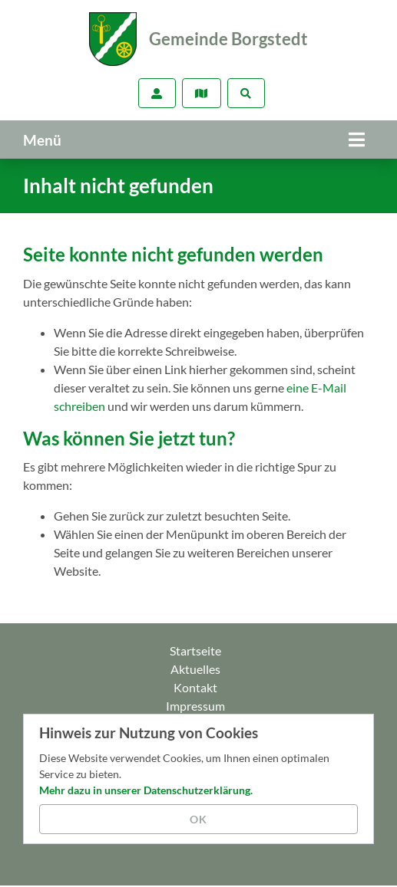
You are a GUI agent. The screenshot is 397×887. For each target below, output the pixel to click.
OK (198, 819)
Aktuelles (195, 669)
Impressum (195, 705)
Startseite (195, 650)
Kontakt (195, 687)
